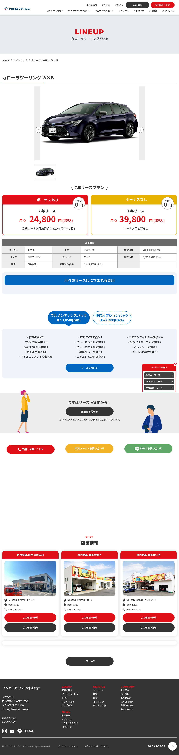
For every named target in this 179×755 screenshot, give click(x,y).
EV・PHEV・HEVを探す (79, 10)
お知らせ (119, 5)
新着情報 (66, 716)
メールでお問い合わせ (89, 492)
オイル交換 (100, 702)
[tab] (51, 360)
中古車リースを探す (104, 10)
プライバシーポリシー (67, 746)
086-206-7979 (133, 594)
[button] (38, 130)
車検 (97, 694)
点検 (97, 698)
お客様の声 (138, 10)
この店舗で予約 (30, 602)
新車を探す (67, 690)
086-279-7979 (15, 594)
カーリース (123, 10)
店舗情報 (127, 694)
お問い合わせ (168, 10)
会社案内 (106, 5)
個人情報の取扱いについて (96, 746)
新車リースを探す (55, 10)
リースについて (89, 411)
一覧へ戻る (89, 661)
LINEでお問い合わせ (148, 492)
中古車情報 (91, 5)
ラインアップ (20, 60)
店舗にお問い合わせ (30, 493)
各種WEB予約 (130, 706)
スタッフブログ (71, 724)
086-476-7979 (74, 594)
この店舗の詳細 (30, 612)
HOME (5, 60)
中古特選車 (67, 706)
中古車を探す (68, 702)
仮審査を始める (89, 454)
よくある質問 (129, 702)
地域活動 (67, 728)
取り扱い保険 (101, 706)
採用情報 (153, 10)
